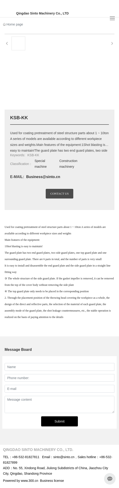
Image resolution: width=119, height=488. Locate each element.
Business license (52, 480)
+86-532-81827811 (26, 457)
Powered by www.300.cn (20, 480)
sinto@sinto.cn (63, 457)
